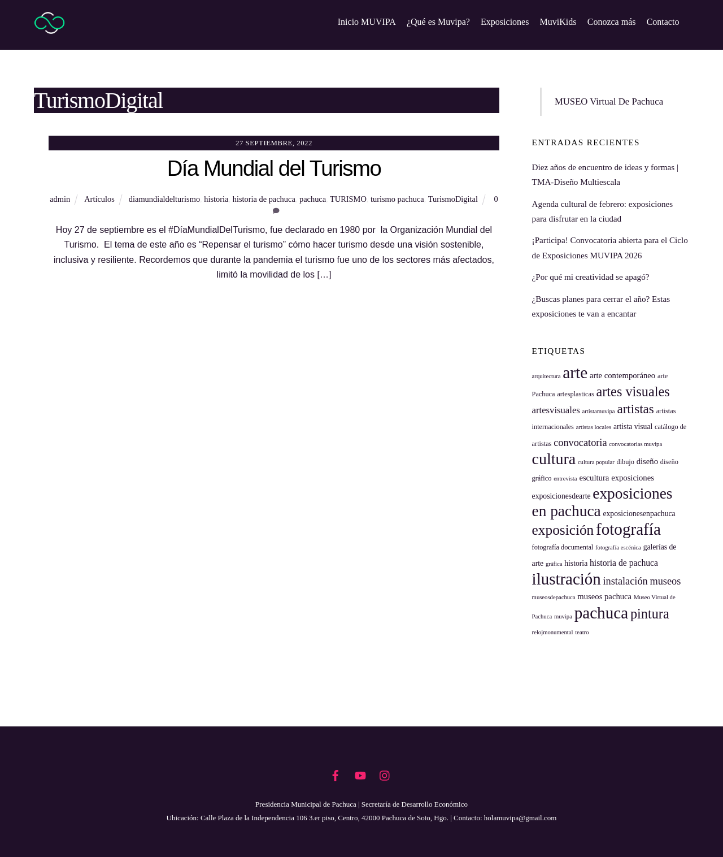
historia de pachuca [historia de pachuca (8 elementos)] (624, 563)
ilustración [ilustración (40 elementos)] (566, 579)
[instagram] (385, 773)
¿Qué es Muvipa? (438, 22)
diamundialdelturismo (164, 199)
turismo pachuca (397, 199)
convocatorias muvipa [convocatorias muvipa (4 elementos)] (635, 444)
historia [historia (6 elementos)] (575, 563)
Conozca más (611, 22)
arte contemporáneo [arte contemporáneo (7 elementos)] (622, 375)
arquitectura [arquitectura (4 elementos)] (546, 376)
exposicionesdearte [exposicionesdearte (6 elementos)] (561, 496)
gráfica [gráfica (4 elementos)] (554, 564)
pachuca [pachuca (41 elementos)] (601, 613)
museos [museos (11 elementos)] (665, 581)
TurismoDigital (453, 199)
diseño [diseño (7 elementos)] (647, 461)
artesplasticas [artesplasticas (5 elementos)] (575, 394)
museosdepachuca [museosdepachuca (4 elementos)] (554, 597)
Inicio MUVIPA (367, 22)
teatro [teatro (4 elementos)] (582, 632)
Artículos (99, 199)
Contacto (663, 22)
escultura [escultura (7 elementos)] (594, 477)
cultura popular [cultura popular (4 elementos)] (596, 462)
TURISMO (348, 199)
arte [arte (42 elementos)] (575, 372)
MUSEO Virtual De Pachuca (609, 101)
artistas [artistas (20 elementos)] (635, 408)
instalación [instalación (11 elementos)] (625, 581)
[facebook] (335, 773)
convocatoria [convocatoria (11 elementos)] (580, 442)
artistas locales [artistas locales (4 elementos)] (593, 428)
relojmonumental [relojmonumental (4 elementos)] (552, 632)
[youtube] (360, 773)
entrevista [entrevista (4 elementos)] (565, 478)
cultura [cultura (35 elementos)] (554, 459)
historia (216, 199)
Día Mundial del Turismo (274, 169)
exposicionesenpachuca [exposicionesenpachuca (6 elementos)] (639, 513)
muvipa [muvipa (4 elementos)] (563, 616)
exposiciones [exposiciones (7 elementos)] (632, 477)
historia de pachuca (264, 199)
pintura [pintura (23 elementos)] (649, 613)
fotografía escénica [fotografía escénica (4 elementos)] (618, 547)
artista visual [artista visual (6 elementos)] (632, 427)
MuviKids (558, 22)
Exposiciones (505, 22)
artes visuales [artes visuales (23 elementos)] (632, 391)
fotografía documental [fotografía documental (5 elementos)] (563, 547)
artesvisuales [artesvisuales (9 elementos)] (556, 410)
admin (60, 199)
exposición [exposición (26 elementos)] (563, 530)
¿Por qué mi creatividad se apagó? (591, 277)
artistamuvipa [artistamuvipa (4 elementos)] (598, 411)
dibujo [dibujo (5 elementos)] (625, 462)
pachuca (312, 199)
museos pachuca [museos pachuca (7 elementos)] (604, 596)
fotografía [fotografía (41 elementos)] (628, 529)
